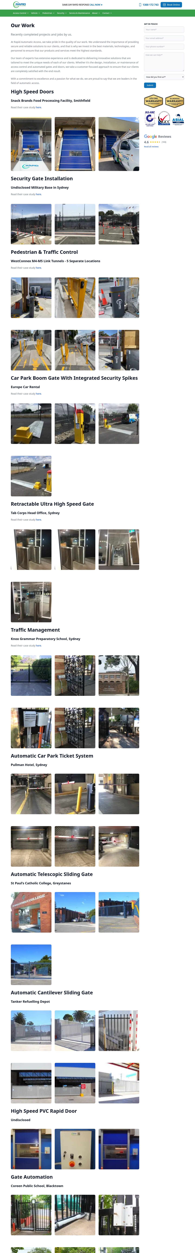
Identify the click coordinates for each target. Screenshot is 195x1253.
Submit (150, 85)
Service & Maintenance (79, 13)
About (96, 13)
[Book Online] (171, 4)
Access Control (21, 13)
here (38, 107)
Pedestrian (48, 13)
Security (62, 13)
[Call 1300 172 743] (148, 5)
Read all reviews (151, 146)
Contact (107, 13)
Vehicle (35, 13)
